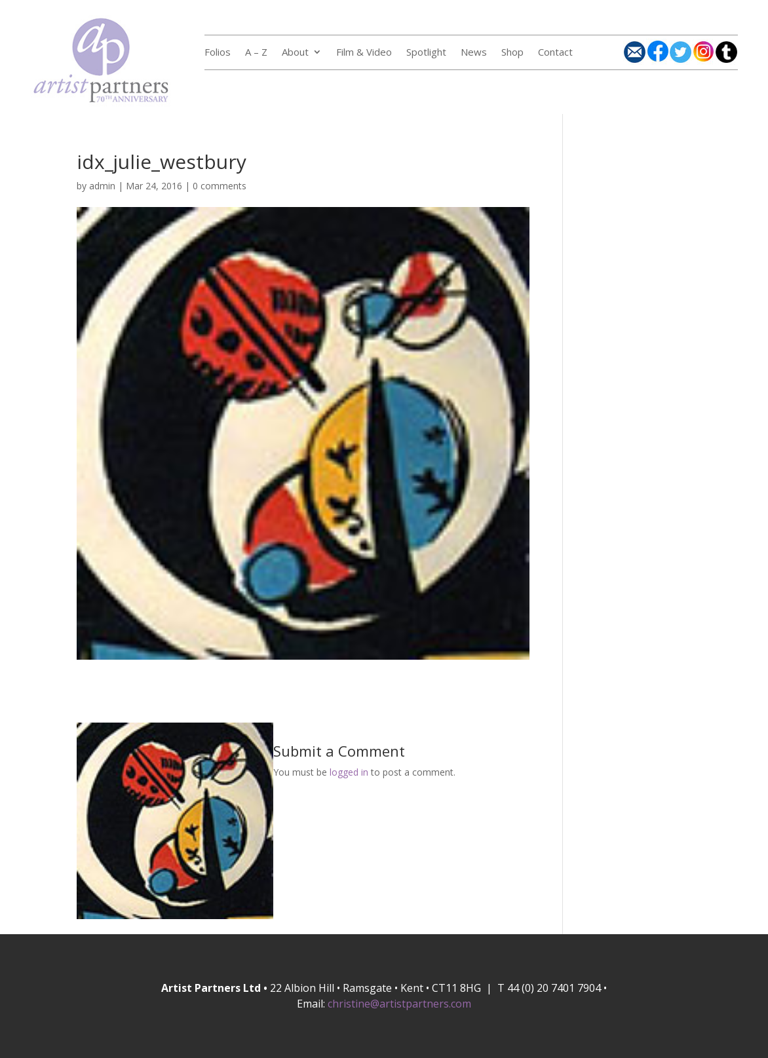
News (474, 52)
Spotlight (426, 52)
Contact (555, 52)
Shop (512, 52)
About (295, 52)
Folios (217, 52)
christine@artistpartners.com (399, 1003)
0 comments (219, 185)
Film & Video (364, 52)
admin (102, 185)
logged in (349, 772)
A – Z (256, 52)
